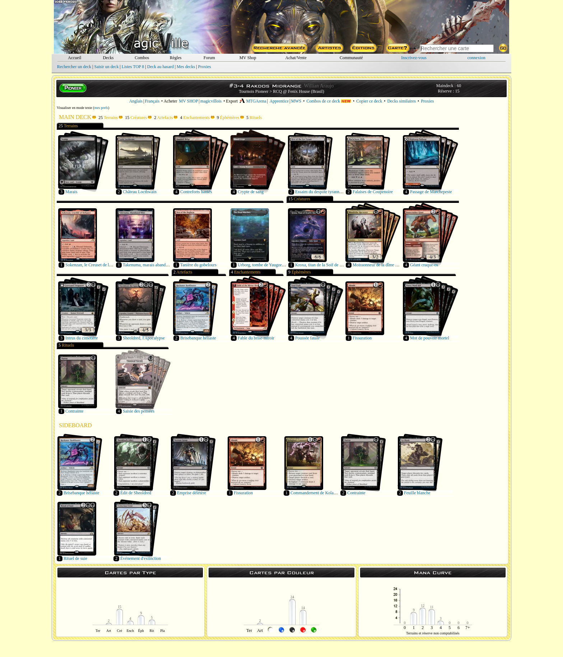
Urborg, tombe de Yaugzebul (262, 264)
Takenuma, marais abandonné (148, 264)
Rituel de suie (75, 558)
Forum (209, 57)
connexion (476, 57)
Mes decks (186, 66)
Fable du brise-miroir (256, 338)
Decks (108, 57)
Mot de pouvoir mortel (429, 338)
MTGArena (252, 101)
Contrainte (74, 411)
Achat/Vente (295, 57)
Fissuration (362, 338)
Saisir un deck (106, 66)
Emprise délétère (191, 492)
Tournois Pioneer (253, 91)
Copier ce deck (369, 101)
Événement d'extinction (140, 558)
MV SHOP (188, 101)
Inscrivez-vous (414, 57)
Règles (176, 57)
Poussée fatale (307, 338)
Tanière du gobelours (198, 264)
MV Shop (247, 57)
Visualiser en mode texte (74, 108)
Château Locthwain (140, 191)
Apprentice (279, 101)
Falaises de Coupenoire (373, 191)
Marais (71, 191)
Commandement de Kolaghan (316, 492)
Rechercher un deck (74, 66)
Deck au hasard (160, 66)
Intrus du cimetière (81, 338)
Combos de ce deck (328, 101)
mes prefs (101, 108)
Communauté (351, 57)
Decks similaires (401, 101)
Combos (142, 57)
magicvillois (211, 101)
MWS (296, 101)
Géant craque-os (424, 264)
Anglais (136, 101)
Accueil (74, 57)
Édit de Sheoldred (135, 492)
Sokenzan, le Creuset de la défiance (96, 264)
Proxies (204, 66)
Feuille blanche (417, 492)
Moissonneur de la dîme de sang (380, 264)
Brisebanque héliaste (198, 338)
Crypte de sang (251, 191)
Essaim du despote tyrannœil (320, 191)
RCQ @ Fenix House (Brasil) (298, 91)
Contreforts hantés (196, 191)
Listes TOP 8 (133, 66)
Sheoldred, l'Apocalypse (144, 338)
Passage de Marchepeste (431, 191)
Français (152, 101)
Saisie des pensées (138, 411)
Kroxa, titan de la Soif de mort (321, 264)
